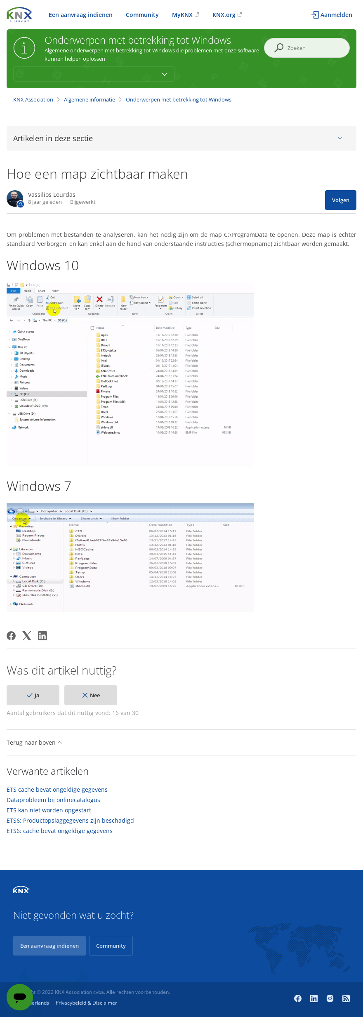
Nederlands (35, 1002)
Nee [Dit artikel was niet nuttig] (95, 695)
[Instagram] (331, 999)
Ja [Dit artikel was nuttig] (37, 695)
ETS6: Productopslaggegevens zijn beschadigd (70, 820)
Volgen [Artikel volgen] (340, 200)
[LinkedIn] (42, 635)
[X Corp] (26, 635)
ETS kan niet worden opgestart (49, 810)
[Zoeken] (307, 48)
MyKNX (182, 15)
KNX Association (33, 99)
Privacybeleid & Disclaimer (86, 1002)
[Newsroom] (346, 999)
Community (142, 15)
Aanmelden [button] (336, 15)
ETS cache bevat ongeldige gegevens (57, 789)
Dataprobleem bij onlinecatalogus (53, 800)
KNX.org (224, 15)
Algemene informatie (89, 99)
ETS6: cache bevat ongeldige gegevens (60, 831)
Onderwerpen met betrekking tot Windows (178, 99)
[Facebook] (11, 635)
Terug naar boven (34, 742)
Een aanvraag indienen (81, 15)
